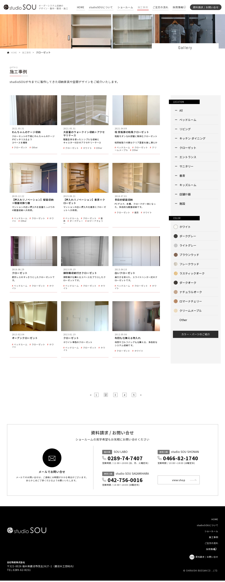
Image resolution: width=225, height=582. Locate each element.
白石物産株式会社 (17, 563)
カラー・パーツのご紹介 (195, 335)
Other (183, 320)
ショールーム (125, 7)
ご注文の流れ (160, 7)
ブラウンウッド (189, 255)
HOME (80, 7)
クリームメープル (190, 310)
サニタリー (186, 166)
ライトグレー (187, 245)
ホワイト (185, 227)
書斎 (182, 175)
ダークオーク (187, 282)
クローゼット (187, 148)
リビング (185, 129)
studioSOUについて (101, 7)
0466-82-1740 (184, 458)
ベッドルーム (187, 120)
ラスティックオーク (192, 273)
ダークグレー (187, 236)
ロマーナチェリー (190, 301)
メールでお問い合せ (52, 474)
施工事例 (143, 7)
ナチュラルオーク (190, 292)
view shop (180, 481)
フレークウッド (189, 264)
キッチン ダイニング (192, 138)
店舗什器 (185, 194)
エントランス (187, 157)
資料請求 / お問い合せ (206, 7)
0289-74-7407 (128, 458)
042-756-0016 (128, 481)
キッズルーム (187, 185)
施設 (182, 203)
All (181, 110)
